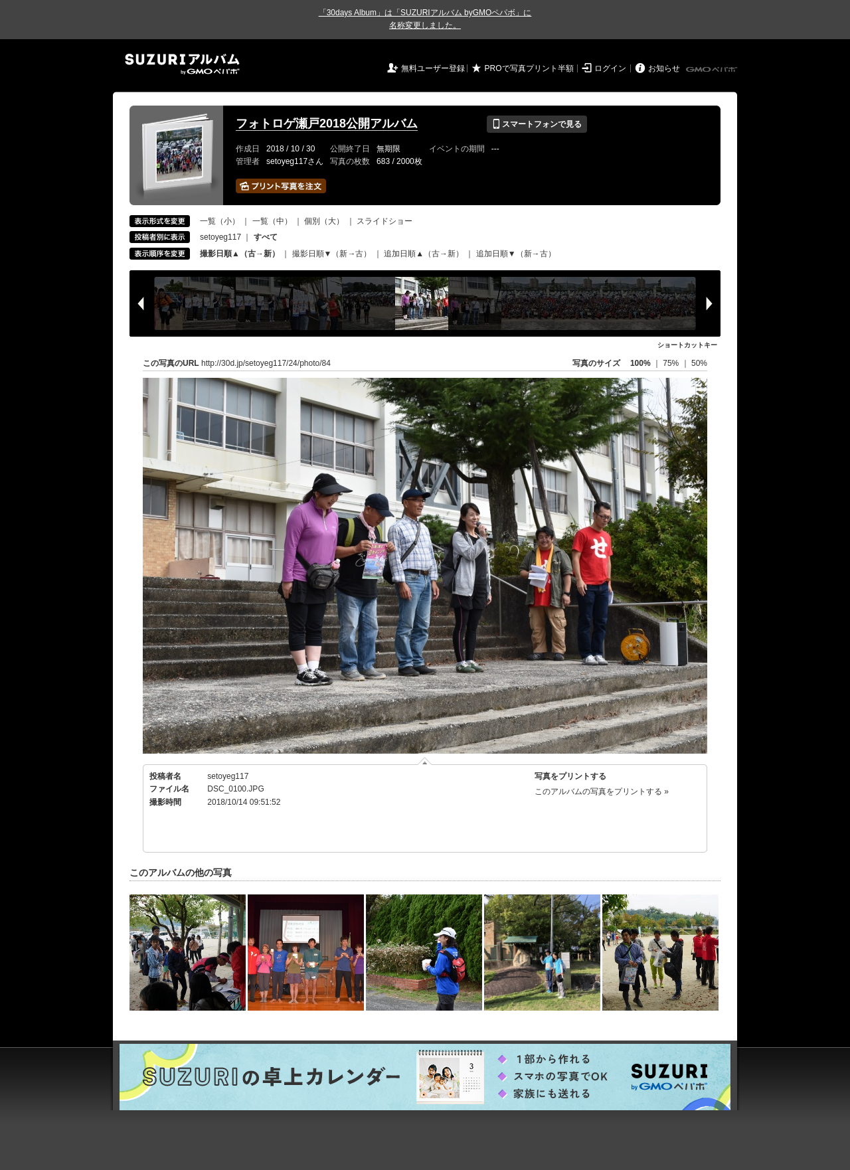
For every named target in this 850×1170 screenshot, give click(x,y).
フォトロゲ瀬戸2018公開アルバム (327, 123)
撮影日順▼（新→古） (332, 253)
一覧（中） (272, 221)
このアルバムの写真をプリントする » (602, 791)
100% (640, 363)
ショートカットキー (687, 345)
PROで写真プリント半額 (529, 68)
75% (672, 363)
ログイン (610, 68)
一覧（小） (220, 221)
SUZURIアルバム (182, 64)
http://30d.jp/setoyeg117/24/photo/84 (266, 363)
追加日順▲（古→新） (424, 253)
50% (699, 363)
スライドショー (384, 221)
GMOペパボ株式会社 (712, 69)
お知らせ (664, 68)
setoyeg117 (220, 237)
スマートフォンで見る (537, 124)
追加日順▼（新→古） (516, 253)
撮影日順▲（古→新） (240, 253)
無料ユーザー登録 (433, 68)
